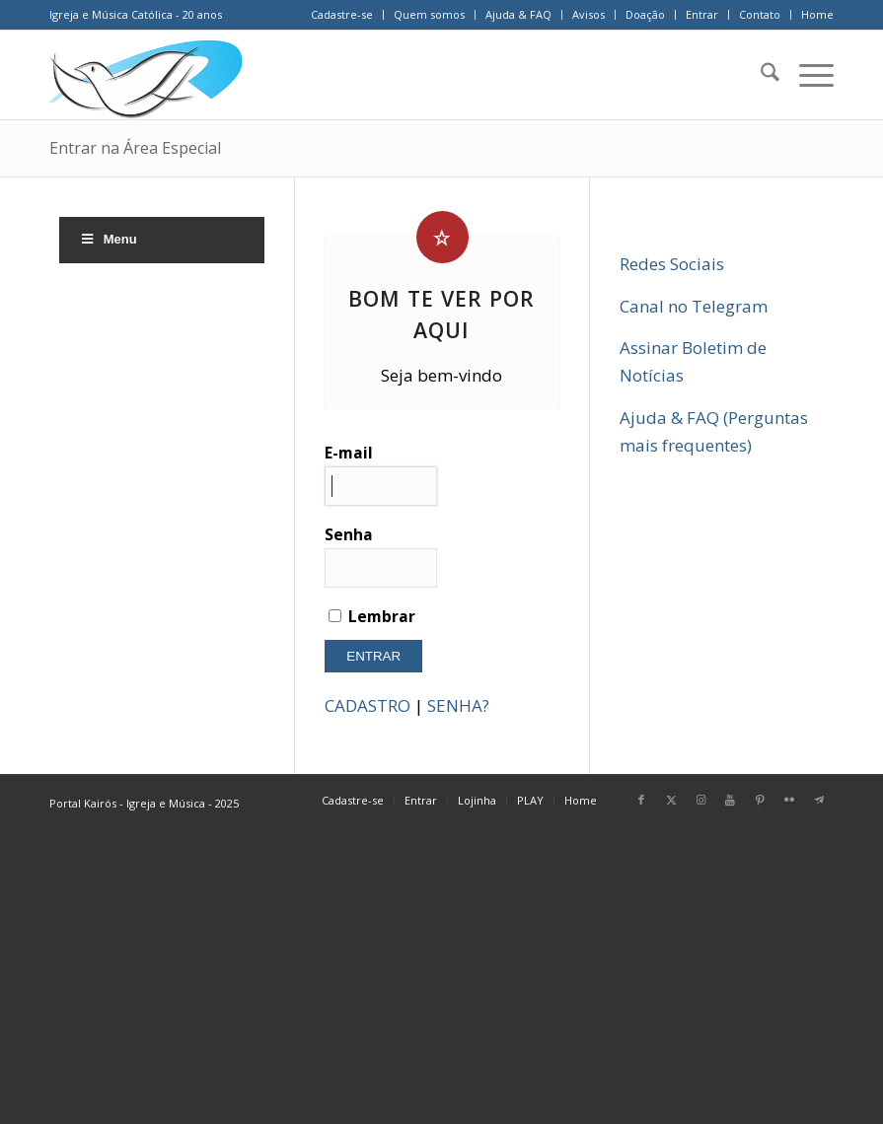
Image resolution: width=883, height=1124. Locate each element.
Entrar (702, 14)
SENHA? (458, 705)
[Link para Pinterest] (759, 799)
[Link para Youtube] (730, 799)
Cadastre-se (342, 14)
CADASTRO (367, 705)
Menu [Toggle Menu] (108, 239)
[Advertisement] (441, 978)
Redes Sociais (672, 263)
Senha (381, 556)
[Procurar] (760, 75)
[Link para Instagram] (700, 799)
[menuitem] (342, 15)
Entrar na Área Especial (135, 148)
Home (817, 14)
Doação (645, 14)
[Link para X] (671, 799)
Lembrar (372, 616)
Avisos (588, 14)
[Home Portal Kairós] (146, 75)
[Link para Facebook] (641, 799)
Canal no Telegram (694, 306)
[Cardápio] (806, 75)
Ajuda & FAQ (518, 14)
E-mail (381, 474)
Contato (759, 14)
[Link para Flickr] (789, 799)
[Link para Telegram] (819, 799)
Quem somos (429, 14)
